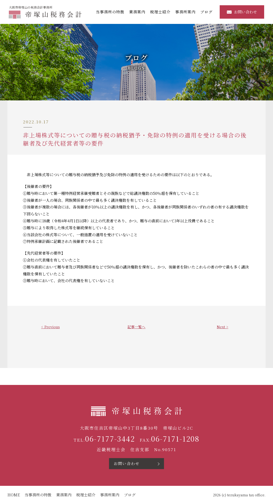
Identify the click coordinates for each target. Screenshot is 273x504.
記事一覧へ (136, 327)
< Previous (50, 327)
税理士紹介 (162, 12)
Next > (222, 327)
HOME (13, 495)
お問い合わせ (243, 12)
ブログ (208, 12)
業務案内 (139, 12)
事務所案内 (187, 12)
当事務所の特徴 (111, 12)
